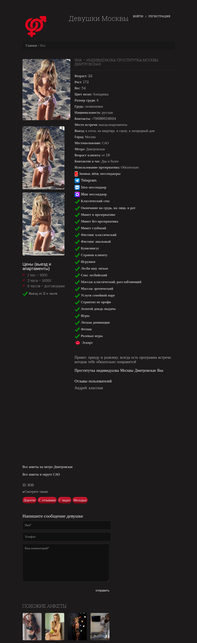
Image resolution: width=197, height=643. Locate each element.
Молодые (80, 500)
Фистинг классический (95, 235)
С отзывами (47, 500)
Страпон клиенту (91, 255)
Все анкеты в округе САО (41, 474)
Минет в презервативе (95, 214)
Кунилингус (87, 248)
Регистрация (159, 16)
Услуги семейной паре (95, 295)
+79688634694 (104, 118)
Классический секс (92, 201)
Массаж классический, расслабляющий (108, 282)
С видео (64, 500)
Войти (138, 16)
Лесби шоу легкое (91, 268)
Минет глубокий (90, 228)
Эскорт (84, 342)
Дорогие (29, 500)
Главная (31, 45)
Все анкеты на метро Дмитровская (47, 467)
